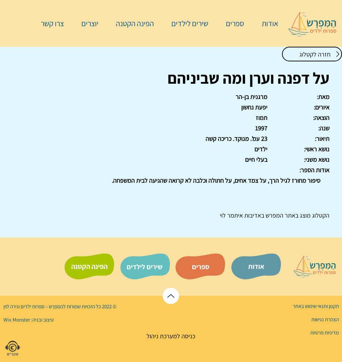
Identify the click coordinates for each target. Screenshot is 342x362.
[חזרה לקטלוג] (312, 54)
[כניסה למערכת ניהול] (170, 336)
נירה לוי (11, 306)
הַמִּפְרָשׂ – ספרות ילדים (41, 306)
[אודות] (256, 266)
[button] (231, 23)
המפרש (273, 215)
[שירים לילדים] (144, 267)
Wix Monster (16, 319)
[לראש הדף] (171, 296)
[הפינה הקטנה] (89, 266)
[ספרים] (200, 267)
